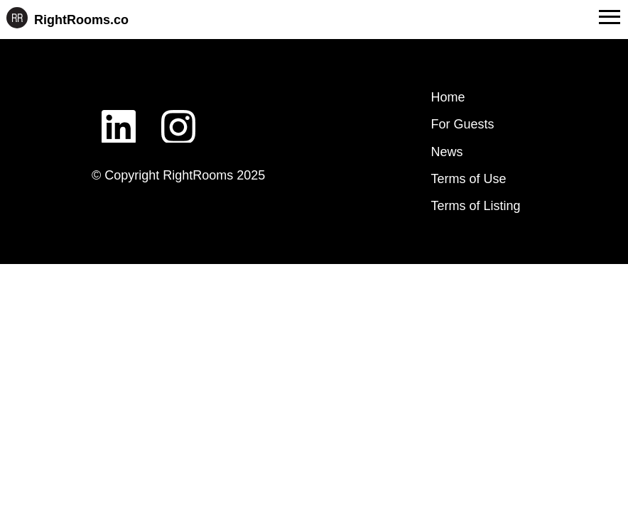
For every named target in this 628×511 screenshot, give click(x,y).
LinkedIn (119, 116)
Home (448, 97)
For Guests (462, 124)
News (447, 152)
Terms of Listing (476, 206)
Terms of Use (469, 179)
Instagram (178, 116)
